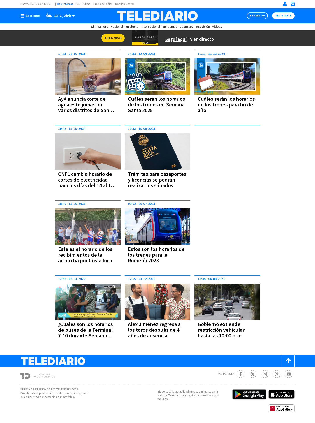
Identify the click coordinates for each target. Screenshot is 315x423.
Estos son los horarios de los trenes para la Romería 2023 (157, 255)
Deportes (185, 27)
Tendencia (169, 27)
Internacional (150, 27)
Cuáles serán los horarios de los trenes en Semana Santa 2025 (157, 104)
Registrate (283, 16)
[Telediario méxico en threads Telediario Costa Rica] (276, 374)
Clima (86, 4)
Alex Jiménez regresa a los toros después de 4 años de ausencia (155, 330)
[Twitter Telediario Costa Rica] (252, 374)
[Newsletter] (292, 5)
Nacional (117, 27)
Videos (216, 27)
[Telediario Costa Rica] (157, 15)
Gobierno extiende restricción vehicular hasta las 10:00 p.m (221, 330)
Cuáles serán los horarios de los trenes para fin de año (223, 104)
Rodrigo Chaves (124, 4)
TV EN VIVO (258, 16)
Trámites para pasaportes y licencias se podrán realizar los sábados (157, 182)
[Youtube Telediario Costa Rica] (288, 374)
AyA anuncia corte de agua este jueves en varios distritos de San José (84, 107)
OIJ (78, 4)
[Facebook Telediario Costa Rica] (240, 374)
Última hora (100, 27)
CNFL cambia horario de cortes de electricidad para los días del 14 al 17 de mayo (87, 182)
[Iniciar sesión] (285, 4)
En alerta (132, 27)
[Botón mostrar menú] (31, 16)
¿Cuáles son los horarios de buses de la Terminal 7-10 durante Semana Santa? (87, 332)
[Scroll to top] (288, 361)
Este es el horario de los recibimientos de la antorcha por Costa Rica (86, 255)
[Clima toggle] (59, 15)
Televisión (201, 27)
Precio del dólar (102, 4)
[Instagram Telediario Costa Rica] (264, 374)
